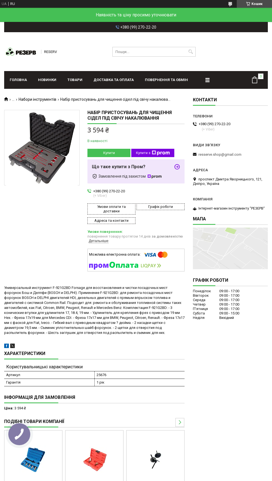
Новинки (47, 80)
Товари (74, 80)
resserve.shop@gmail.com (219, 154)
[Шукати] (191, 52)
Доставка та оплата (114, 80)
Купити (109, 153)
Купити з (153, 152)
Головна (18, 80)
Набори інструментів (37, 99)
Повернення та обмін (166, 80)
